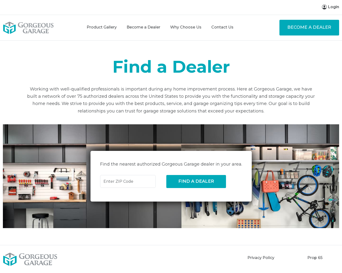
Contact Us (222, 27)
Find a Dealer (196, 181)
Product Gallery (102, 27)
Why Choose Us (185, 27)
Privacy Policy (260, 257)
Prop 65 (315, 257)
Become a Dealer (143, 27)
